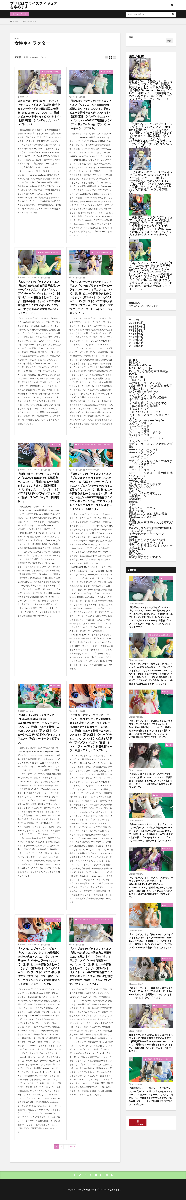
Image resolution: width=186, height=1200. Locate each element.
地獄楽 (133, 501)
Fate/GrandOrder (140, 365)
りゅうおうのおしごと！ (145, 411)
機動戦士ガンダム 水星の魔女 (148, 513)
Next (71, 1147)
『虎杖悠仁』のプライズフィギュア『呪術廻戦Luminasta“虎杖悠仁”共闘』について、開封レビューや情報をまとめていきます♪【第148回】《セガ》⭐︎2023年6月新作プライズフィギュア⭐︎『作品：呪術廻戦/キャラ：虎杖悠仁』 (151, 227)
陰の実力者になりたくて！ (146, 542)
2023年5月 (136, 343)
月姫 (132, 504)
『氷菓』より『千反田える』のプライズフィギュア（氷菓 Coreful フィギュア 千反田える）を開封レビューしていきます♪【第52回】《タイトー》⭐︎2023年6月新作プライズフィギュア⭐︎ (151, 780)
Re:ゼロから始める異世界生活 (50, 252)
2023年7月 (136, 337)
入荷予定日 (136, 490)
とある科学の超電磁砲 (143, 406)
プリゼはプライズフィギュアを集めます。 (33, 5)
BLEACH (57, 444)
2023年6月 (136, 340)
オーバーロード (139, 426)
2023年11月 (137, 325)
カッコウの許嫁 (139, 429)
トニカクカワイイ (140, 455)
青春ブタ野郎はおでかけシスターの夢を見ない (151, 547)
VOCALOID (56, 686)
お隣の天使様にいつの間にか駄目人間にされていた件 (151, 387)
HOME (15, 21)
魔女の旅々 (136, 554)
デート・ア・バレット (143, 449)
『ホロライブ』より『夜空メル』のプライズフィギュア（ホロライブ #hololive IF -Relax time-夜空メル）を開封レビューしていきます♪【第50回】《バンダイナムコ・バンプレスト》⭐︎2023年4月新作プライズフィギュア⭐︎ (151, 942)
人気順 (25, 57)
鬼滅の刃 (135, 551)
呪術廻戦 (135, 499)
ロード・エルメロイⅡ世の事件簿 (151, 472)
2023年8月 (136, 334)
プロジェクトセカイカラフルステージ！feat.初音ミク (93, 445)
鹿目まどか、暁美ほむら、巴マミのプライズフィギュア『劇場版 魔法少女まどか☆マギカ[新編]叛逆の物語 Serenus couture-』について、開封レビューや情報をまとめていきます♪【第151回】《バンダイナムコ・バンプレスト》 (39, 112)
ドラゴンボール (139, 458)
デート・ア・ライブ (142, 452)
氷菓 (132, 519)
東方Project (137, 510)
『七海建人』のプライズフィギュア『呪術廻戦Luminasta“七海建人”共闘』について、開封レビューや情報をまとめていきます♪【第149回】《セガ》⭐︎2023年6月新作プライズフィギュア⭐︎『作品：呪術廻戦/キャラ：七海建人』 (151, 182)
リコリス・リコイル (142, 470)
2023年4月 (136, 346)
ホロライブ (136, 467)
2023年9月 (136, 331)
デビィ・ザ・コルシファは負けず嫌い (151, 445)
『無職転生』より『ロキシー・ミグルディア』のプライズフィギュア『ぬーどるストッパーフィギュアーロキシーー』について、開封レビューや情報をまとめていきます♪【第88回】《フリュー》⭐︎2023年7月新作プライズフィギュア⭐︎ (151, 1096)
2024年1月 (136, 322)
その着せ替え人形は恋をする (148, 403)
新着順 (18, 57)
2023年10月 (137, 328)
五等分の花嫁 (137, 481)
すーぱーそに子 (139, 400)
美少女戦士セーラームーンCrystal (146, 535)
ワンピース (136, 478)
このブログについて (142, 394)
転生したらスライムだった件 (148, 539)
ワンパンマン (107, 72)
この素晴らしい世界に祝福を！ (149, 397)
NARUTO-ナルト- (140, 368)
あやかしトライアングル (145, 382)
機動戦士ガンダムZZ (142, 516)
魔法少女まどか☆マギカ (52, 72)
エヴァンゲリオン (105, 686)
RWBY (133, 374)
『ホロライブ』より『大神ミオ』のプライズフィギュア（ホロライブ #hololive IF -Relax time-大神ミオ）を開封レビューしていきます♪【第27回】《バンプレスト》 (151, 993)
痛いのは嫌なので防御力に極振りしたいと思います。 (92, 920)
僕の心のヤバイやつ (142, 487)
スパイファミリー (140, 435)
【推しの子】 (137, 380)
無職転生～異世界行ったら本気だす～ (151, 523)
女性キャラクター (29, 21)
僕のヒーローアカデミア (145, 484)
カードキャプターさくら (145, 432)
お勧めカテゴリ (37, 57)
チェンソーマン (139, 441)
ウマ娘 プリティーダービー (102, 252)
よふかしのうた (139, 409)
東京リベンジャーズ (142, 507)
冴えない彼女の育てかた (145, 493)
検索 (131, 37)
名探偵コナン (137, 496)
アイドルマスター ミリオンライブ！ (149, 416)
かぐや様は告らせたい (143, 391)
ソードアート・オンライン (146, 438)
